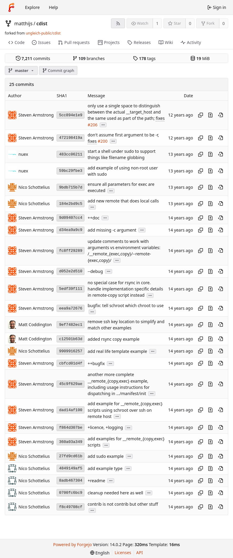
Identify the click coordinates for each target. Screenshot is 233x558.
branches (89, 58)
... (103, 124)
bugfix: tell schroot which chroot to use (125, 305)
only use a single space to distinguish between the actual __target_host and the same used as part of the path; (124, 112)
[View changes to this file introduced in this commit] (210, 115)
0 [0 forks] (223, 23)
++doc (93, 218)
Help (53, 7)
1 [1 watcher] (157, 23)
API (139, 552)
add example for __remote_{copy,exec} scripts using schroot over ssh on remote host (124, 410)
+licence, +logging (105, 427)
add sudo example (105, 456)
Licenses (123, 552)
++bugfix (96, 363)
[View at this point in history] (220, 115)
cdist (41, 23)
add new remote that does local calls (123, 201)
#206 (92, 125)
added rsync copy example (113, 339)
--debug (95, 271)
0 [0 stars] (190, 23)
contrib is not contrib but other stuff (122, 504)
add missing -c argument (111, 230)
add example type (104, 468)
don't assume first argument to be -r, (123, 135)
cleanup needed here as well (115, 493)
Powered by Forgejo (72, 544)
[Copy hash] (200, 115)
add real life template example (117, 351)
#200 (102, 141)
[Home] (11, 7)
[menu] (100, 553)
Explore (32, 7)
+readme (96, 480)
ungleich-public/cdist (43, 33)
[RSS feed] (118, 23)
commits (33, 58)
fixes (160, 118)
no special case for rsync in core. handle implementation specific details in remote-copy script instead (125, 289)
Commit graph (58, 70)
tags (144, 58)
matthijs (23, 23)
